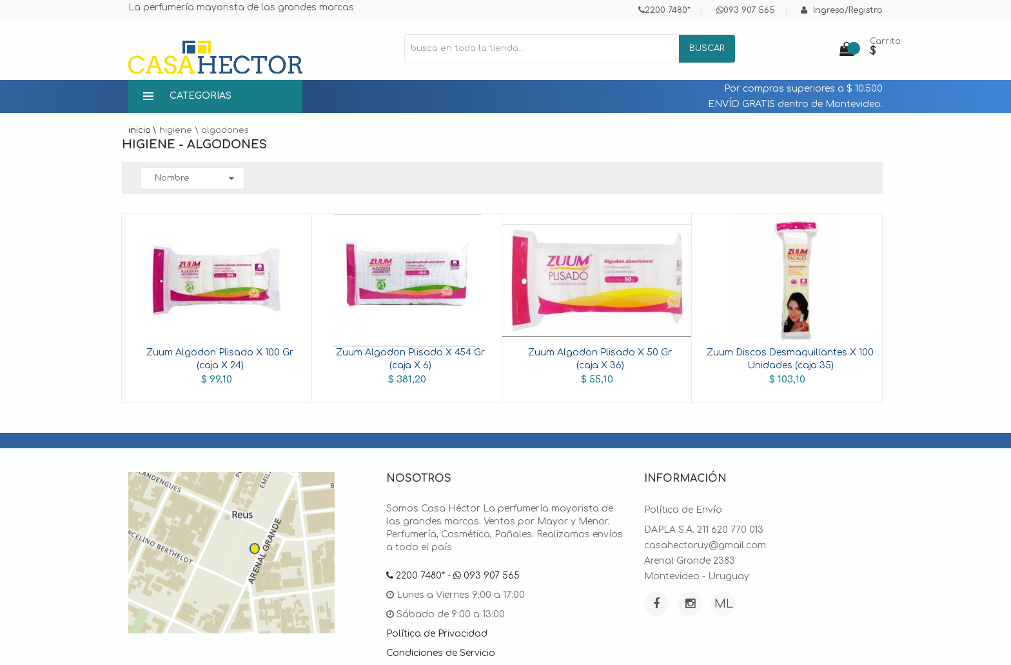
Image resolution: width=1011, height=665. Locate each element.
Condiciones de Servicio (440, 653)
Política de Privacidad (436, 634)
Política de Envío (683, 510)
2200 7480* (664, 10)
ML (723, 603)
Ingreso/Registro (842, 10)
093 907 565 (745, 10)
